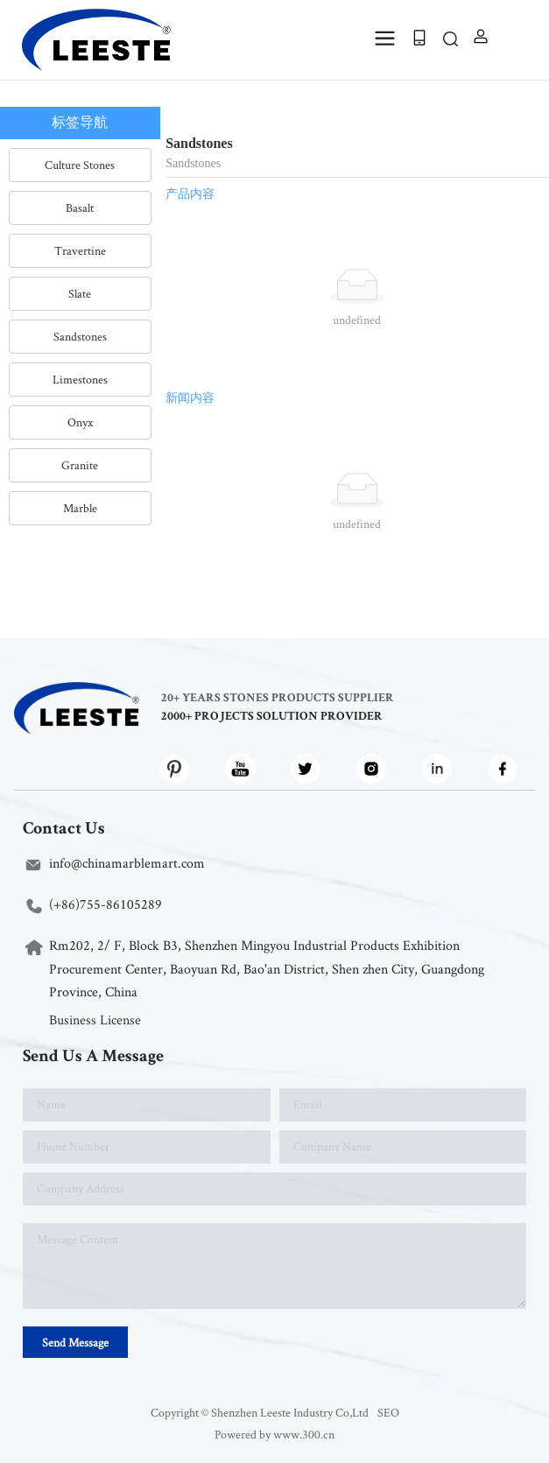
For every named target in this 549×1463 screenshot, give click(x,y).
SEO (388, 1412)
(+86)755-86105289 (105, 904)
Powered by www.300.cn (274, 1434)
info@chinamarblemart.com (127, 863)
